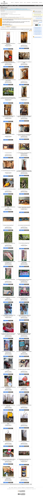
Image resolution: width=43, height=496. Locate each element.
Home (9, 487)
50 (29, 29)
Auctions (2, 5)
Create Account (40, 5)
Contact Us (40, 2)
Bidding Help (23, 487)
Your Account (11, 5)
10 (26, 29)
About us (12, 2)
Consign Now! (17, 2)
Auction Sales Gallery (35, 2)
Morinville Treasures (6, 6)
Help (15, 5)
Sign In (35, 5)
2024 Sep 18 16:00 (8, 27)
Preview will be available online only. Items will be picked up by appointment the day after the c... (18, 9)
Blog (25, 2)
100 (30, 29)
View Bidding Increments (37, 28)
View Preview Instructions (37, 27)
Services (21, 2)
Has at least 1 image (36, 23)
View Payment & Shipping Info (37, 31)
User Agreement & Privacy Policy (29, 487)
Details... (22, 48)
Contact (18, 5)
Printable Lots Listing (37, 34)
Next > (22, 29)
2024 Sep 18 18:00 (13, 27)
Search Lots (6, 5)
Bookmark (26, 48)
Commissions (29, 2)
